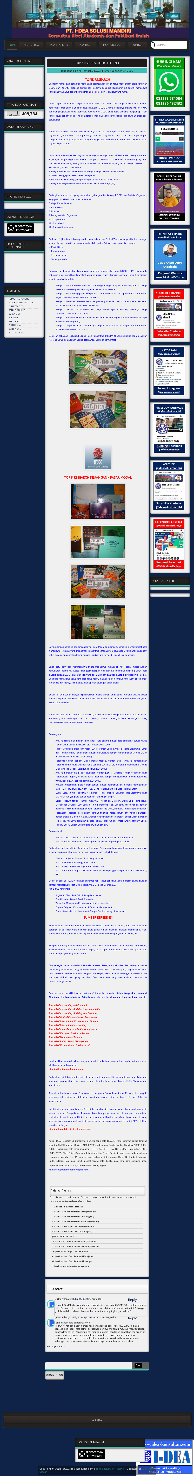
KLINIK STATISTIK (16, 306)
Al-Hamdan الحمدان (66, 1317)
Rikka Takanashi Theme (110, 1468)
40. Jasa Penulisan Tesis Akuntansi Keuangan (72, 1261)
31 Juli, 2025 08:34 (79, 1298)
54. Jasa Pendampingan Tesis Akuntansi (70, 1251)
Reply (132, 1299)
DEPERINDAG (15, 328)
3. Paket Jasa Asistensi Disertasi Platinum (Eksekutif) (75, 1221)
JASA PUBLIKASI (112, 44)
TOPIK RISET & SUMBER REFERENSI (97, 63)
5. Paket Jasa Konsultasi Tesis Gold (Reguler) (72, 1231)
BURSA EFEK (14, 313)
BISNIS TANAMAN (17, 332)
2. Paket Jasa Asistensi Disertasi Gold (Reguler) (73, 1216)
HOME (12, 44)
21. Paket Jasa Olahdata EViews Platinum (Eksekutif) (75, 1246)
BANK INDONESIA (17, 310)
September (50, 1380)
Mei (47, 1384)
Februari (49, 1401)
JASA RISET (85, 44)
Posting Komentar (56, 1346)
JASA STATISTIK (59, 44)
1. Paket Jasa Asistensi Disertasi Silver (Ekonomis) (74, 1211)
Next (138, 1365)
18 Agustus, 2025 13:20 (92, 1317)
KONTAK (137, 44)
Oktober (49, 1394)
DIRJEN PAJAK (15, 325)
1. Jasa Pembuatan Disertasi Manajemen (70, 1266)
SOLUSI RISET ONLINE (19, 298)
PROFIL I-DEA (31, 44)
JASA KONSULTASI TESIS (62, 1236)
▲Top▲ (97, 1420)
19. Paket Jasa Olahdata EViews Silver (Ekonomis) (74, 1241)
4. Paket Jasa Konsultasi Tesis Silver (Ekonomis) (73, 1226)
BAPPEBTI (13, 317)
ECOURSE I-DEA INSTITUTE (21, 302)
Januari (48, 1397)
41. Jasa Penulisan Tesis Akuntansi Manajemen (73, 1256)
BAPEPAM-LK (15, 321)
